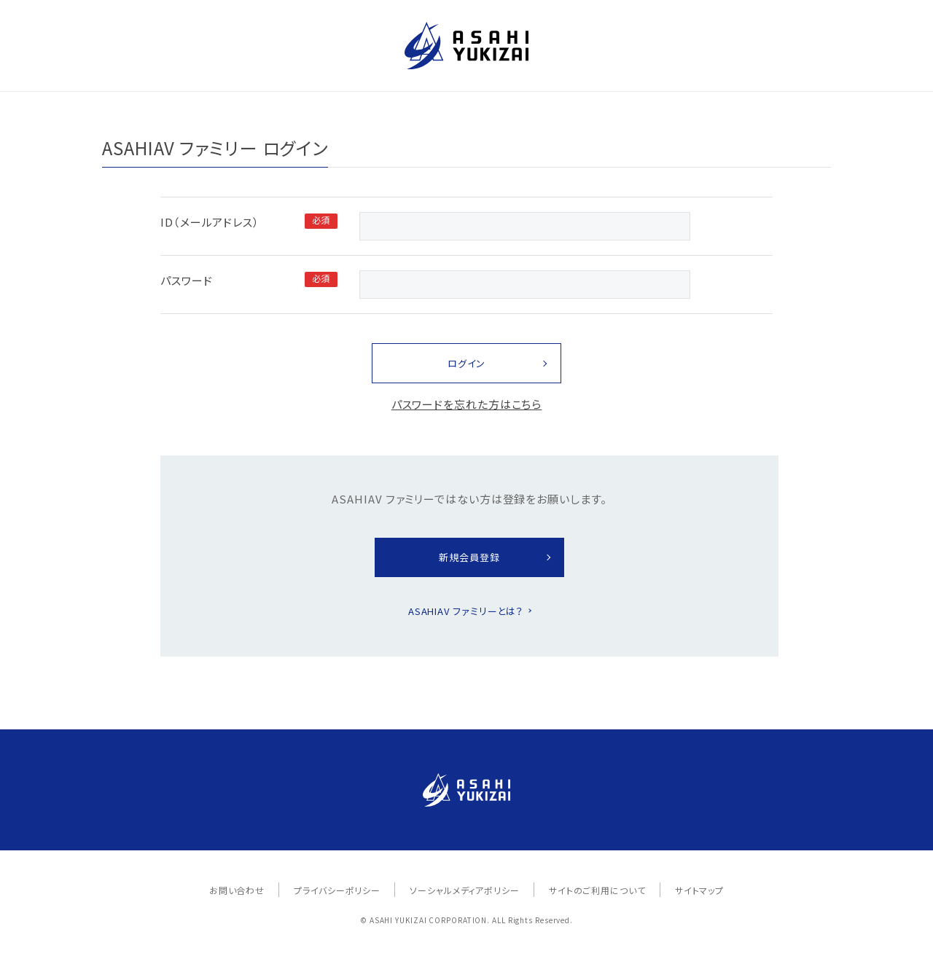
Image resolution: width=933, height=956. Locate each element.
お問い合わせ (237, 890)
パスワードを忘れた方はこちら (466, 404)
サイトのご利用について (597, 890)
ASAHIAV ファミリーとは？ (465, 611)
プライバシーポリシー (337, 890)
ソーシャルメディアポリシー (465, 890)
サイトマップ (699, 890)
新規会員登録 (469, 557)
